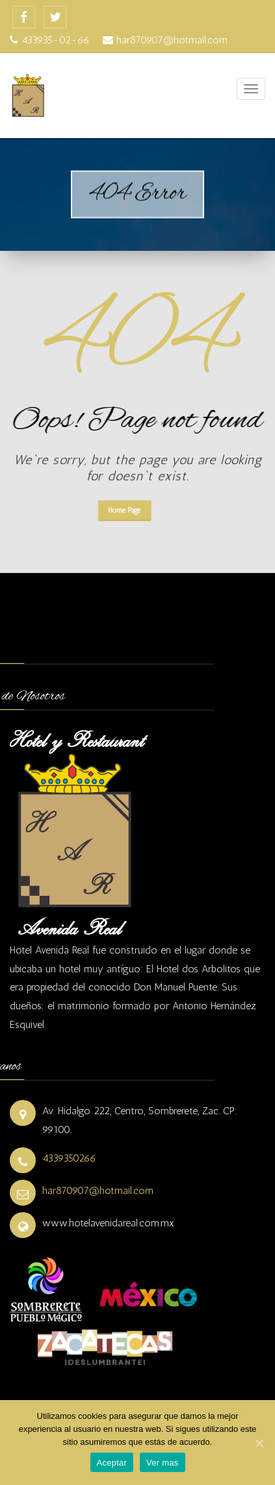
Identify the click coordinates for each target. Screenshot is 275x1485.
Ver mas (162, 1462)
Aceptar (112, 1462)
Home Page (112, 510)
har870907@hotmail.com (97, 1190)
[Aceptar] (258, 1442)
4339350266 (69, 1158)
